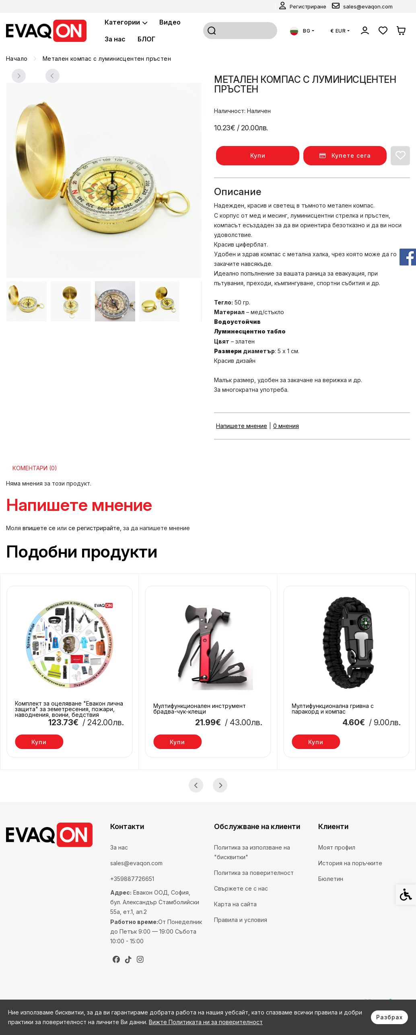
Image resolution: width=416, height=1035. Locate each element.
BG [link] (300, 31)
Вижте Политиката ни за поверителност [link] (206, 1022)
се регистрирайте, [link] (95, 528)
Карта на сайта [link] (235, 904)
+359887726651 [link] (132, 878)
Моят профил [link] (336, 847)
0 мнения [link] (286, 425)
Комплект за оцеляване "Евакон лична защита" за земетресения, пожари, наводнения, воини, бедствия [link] (69, 709)
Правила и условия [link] (240, 919)
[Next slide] (52, 76)
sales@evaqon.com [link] (136, 863)
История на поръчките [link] (350, 863)
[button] (26, 301)
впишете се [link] (39, 528)
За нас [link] (115, 39)
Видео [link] (170, 22)
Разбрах (389, 1017)
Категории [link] (126, 22)
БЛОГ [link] (146, 39)
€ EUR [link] (338, 31)
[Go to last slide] (196, 785)
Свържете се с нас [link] (241, 888)
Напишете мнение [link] (241, 425)
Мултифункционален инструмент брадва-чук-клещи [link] (199, 708)
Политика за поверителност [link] (254, 872)
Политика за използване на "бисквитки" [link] (252, 852)
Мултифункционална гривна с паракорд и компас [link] (333, 708)
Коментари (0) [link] (34, 468)
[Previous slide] (18, 76)
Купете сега (345, 155)
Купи (258, 155)
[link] (302, 6)
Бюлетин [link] (330, 878)
